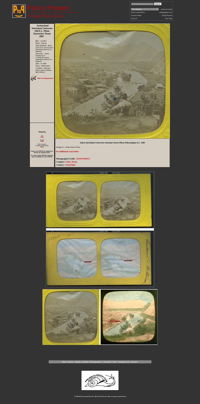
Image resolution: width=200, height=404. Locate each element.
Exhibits (85, 362)
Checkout (107, 362)
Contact (134, 362)
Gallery (78, 362)
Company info (124, 362)
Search (70, 362)
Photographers (96, 362)
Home (64, 362)
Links (114, 362)
